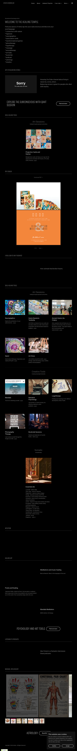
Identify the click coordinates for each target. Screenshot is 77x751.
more (35, 160)
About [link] (38, 3)
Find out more (63, 103)
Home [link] (33, 3)
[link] (8, 3)
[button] (58, 3)
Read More (45, 733)
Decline (54, 745)
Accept (67, 745)
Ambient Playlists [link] (47, 3)
